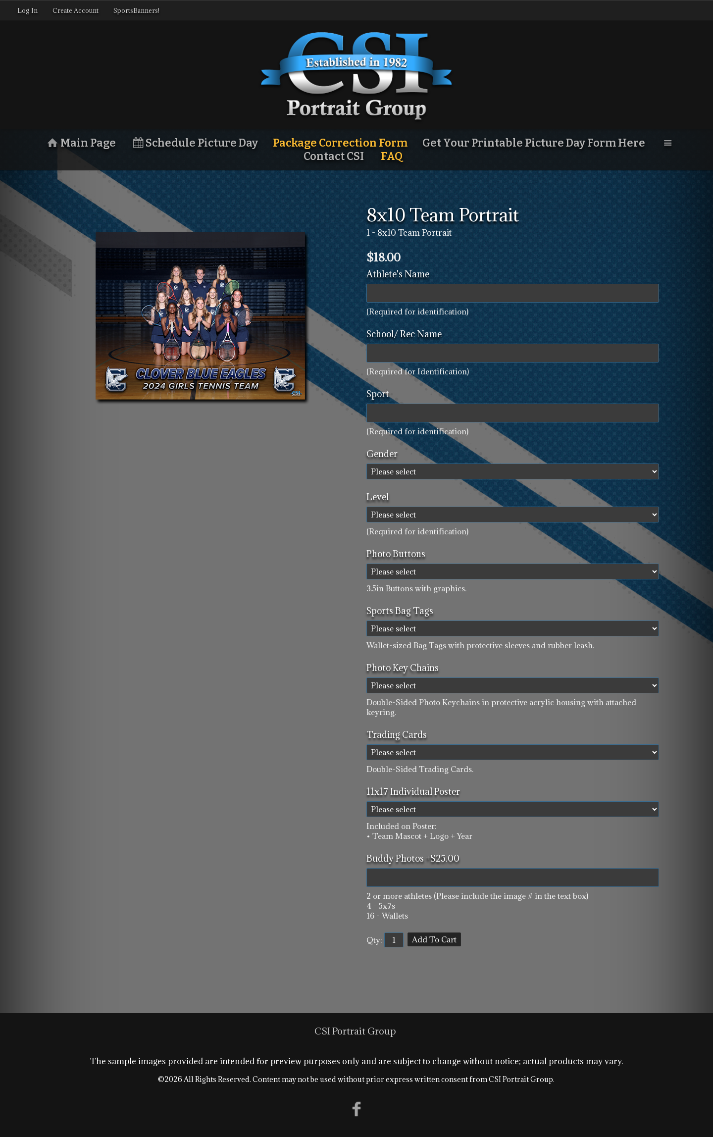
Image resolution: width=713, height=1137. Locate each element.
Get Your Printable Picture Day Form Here (533, 143)
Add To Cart (434, 939)
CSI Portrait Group (355, 1031)
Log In (27, 10)
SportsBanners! (136, 10)
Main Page (80, 143)
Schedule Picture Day (194, 143)
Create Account (75, 10)
